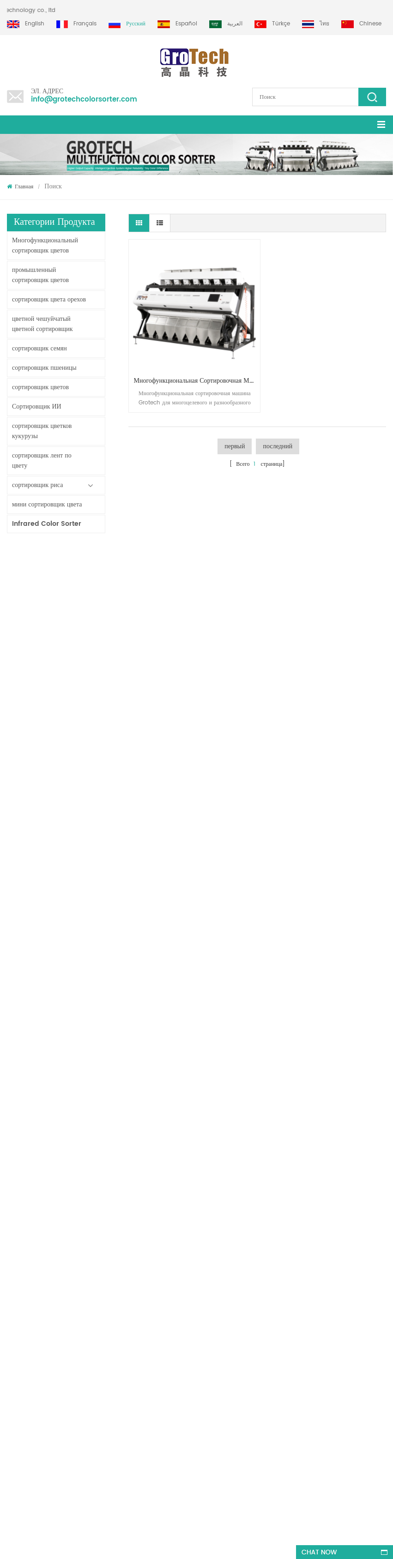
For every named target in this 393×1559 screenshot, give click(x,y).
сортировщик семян (39, 348)
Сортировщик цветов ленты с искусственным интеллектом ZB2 (75, 673)
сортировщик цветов (40, 387)
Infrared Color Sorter (46, 523)
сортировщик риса (37, 485)
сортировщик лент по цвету (42, 460)
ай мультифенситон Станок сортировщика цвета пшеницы (75, 988)
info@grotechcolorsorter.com (84, 99)
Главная (20, 186)
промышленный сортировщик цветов (40, 275)
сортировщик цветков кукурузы (42, 431)
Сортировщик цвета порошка (75, 765)
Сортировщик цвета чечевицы (223, 1266)
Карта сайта (21, 1249)
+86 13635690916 (64, 1458)
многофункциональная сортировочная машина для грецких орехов (191, 370)
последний (277, 436)
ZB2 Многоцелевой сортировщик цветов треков (75, 719)
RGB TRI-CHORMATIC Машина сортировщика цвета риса (75, 943)
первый (234, 436)
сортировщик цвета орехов (49, 299)
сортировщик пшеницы (44, 367)
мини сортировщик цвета (47, 504)
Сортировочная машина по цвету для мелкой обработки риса (75, 806)
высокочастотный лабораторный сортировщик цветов (75, 1034)
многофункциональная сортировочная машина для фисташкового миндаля (113, 1390)
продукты (18, 1232)
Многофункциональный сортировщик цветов (45, 245)
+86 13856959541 (114, 1458)
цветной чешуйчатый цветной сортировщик (42, 323)
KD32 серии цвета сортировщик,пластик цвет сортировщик (75, 897)
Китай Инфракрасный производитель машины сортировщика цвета (75, 851)
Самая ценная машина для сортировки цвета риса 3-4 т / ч (75, 1080)
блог (12, 1282)
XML (12, 1299)
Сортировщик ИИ (36, 406)
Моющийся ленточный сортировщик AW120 (75, 582)
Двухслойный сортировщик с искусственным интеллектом (75, 628)
